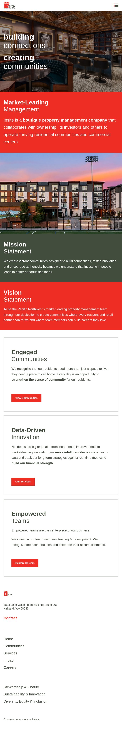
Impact (9, 660)
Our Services (23, 481)
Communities (14, 646)
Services (10, 653)
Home (8, 639)
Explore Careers (24, 563)
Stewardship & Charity (21, 687)
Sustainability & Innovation (25, 694)
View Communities (26, 398)
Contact (10, 618)
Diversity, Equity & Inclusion (25, 701)
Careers (10, 667)
